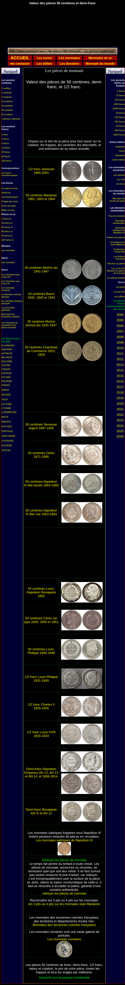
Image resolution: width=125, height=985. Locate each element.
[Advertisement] (62, 25)
